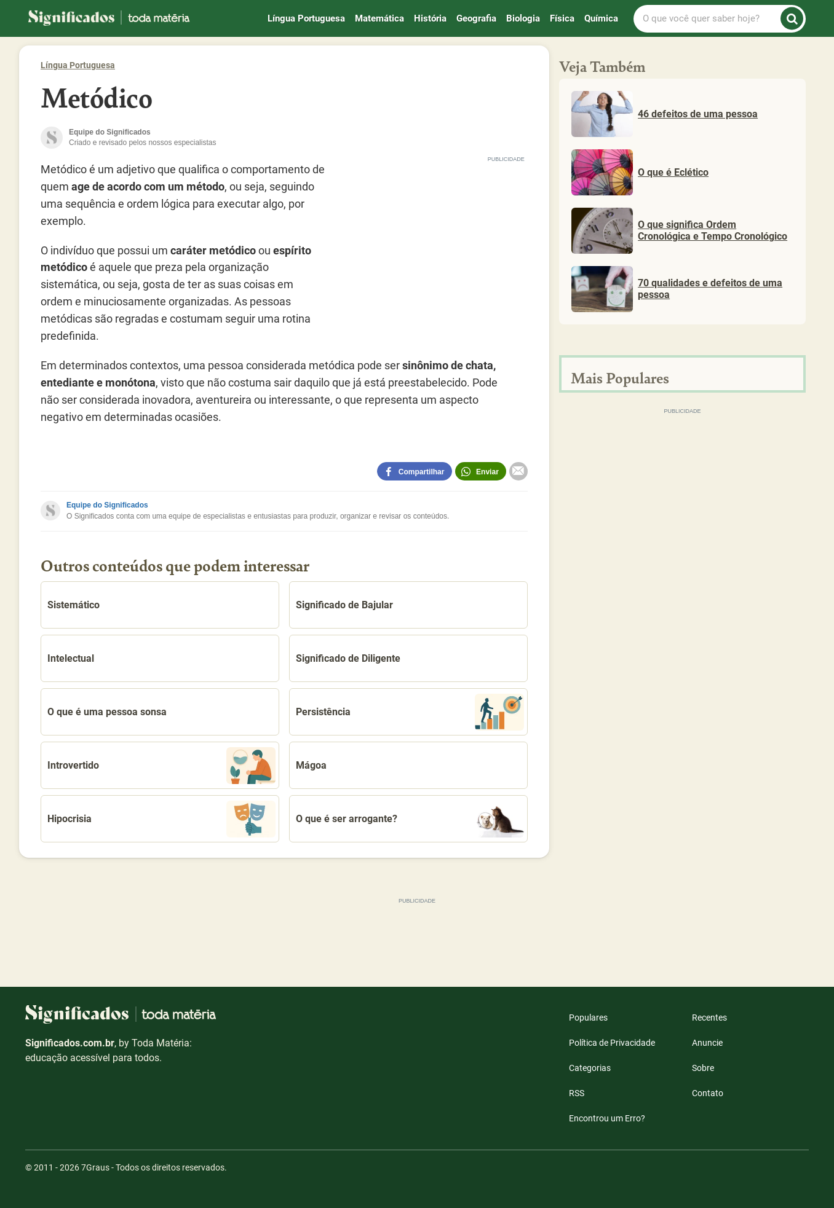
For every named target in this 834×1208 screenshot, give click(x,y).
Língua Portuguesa (306, 18)
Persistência (410, 712)
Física (562, 18)
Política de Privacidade (612, 1043)
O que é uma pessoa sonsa (107, 712)
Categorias (590, 1068)
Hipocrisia (161, 819)
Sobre (703, 1068)
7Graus (95, 1167)
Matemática (379, 18)
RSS (576, 1093)
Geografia (476, 18)
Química (601, 18)
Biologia (523, 18)
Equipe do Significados (107, 505)
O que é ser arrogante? (410, 819)
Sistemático (73, 605)
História (430, 18)
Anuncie (707, 1043)
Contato (707, 1093)
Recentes (709, 1017)
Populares (588, 1017)
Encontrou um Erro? (607, 1118)
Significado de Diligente (348, 658)
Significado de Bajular (344, 605)
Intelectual (70, 658)
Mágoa (311, 765)
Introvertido (161, 765)
